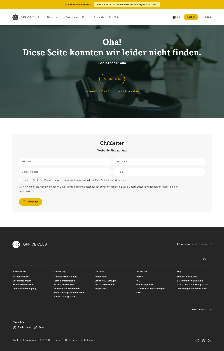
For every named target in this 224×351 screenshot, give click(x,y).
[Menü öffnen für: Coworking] (72, 17)
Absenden (33, 202)
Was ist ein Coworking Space (192, 285)
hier (175, 187)
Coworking (59, 271)
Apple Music (21, 327)
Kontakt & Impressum (24, 340)
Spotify (40, 327)
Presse (139, 277)
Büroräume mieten (64, 285)
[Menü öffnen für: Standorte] (98, 17)
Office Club (141, 271)
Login (208, 17)
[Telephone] (98, 91)
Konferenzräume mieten (67, 289)
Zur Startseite (112, 79)
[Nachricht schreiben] (128, 91)
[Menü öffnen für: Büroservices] (54, 17)
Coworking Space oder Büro (192, 289)
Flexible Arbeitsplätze (65, 277)
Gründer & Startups (105, 281)
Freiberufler (101, 277)
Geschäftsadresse (21, 281)
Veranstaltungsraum (64, 297)
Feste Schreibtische (64, 281)
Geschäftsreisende (104, 285)
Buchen (191, 17)
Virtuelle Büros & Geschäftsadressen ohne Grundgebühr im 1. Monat (127, 5)
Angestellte (101, 289)
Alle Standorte (199, 310)
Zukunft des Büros (187, 277)
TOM (138, 293)
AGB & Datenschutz (51, 340)
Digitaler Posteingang (24, 289)
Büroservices (19, 271)
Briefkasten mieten (22, 285)
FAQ (138, 281)
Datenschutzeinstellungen (80, 340)
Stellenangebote (144, 285)
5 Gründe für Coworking (190, 281)
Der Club (99, 271)
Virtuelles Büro (20, 277)
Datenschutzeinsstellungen (150, 289)
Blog (179, 271)
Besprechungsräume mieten (69, 293)
